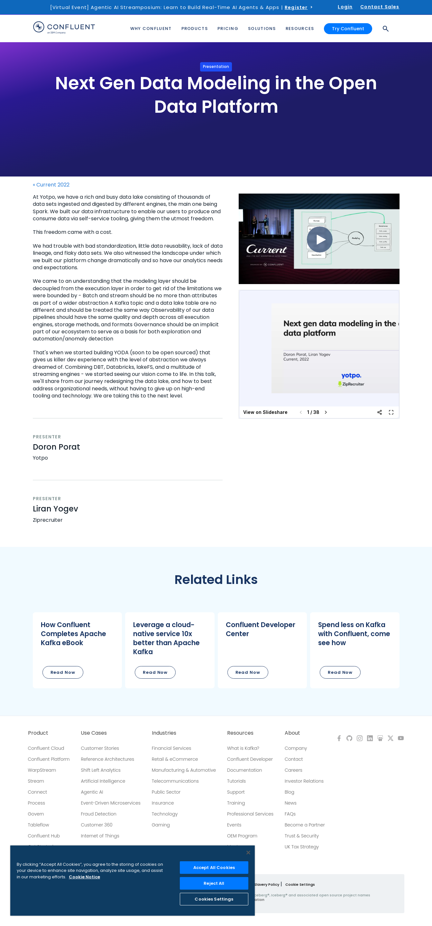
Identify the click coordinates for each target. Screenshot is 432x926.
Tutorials (236, 781)
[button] (77, 650)
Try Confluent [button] (348, 28)
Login (345, 7)
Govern (36, 814)
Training (236, 803)
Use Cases (94, 733)
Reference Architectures (107, 759)
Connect (37, 792)
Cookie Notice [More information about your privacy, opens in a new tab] (84, 877)
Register (296, 7)
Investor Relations (304, 781)
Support (236, 792)
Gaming (161, 825)
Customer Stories (100, 748)
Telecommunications (175, 781)
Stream (36, 781)
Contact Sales (379, 7)
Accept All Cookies (214, 867)
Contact (294, 759)
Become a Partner (305, 825)
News (291, 803)
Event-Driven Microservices (111, 803)
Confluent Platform (49, 759)
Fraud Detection (98, 814)
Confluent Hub (44, 836)
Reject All (214, 883)
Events (234, 825)
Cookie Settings (300, 884)
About (292, 733)
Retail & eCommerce (175, 759)
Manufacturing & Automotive (184, 770)
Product (38, 733)
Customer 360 (96, 825)
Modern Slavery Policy (259, 884)
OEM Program (242, 836)
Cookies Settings (214, 899)
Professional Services (250, 814)
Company (296, 748)
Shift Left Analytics (101, 770)
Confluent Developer (250, 759)
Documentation (244, 770)
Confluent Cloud (46, 748)
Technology (165, 814)
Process (36, 803)
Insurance (163, 803)
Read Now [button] (63, 672)
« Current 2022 (51, 184)
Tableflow (38, 825)
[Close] (248, 852)
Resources (240, 733)
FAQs (290, 814)
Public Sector (166, 792)
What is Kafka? (243, 748)
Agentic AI (92, 792)
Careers (293, 770)
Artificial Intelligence (103, 781)
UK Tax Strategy (302, 847)
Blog (289, 792)
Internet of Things (100, 836)
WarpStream (42, 770)
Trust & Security (302, 836)
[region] (132, 880)
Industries (164, 733)
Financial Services (171, 748)
